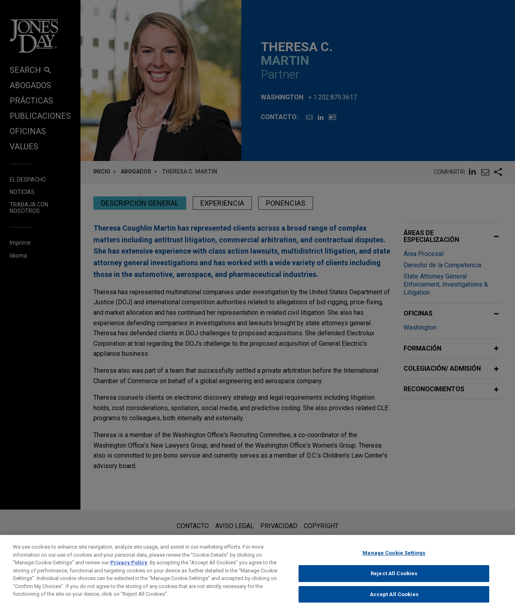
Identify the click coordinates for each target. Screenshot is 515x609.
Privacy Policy (128, 568)
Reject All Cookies (394, 579)
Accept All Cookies (394, 600)
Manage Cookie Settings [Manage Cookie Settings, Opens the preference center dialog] (394, 558)
